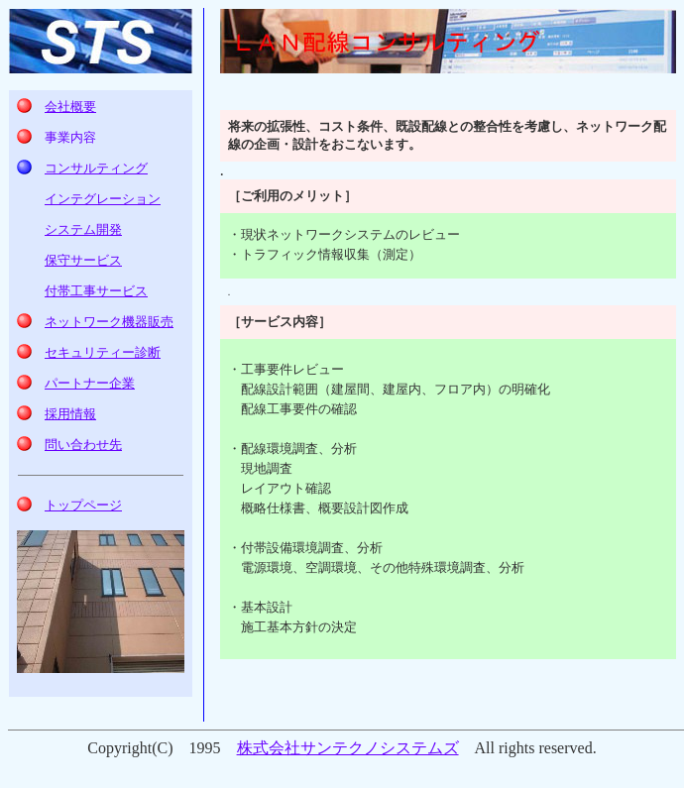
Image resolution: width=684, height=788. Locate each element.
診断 (103, 352)
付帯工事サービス (96, 290)
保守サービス (83, 260)
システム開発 (83, 229)
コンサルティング (96, 168)
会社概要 (70, 106)
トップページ (83, 505)
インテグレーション (103, 198)
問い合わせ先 (83, 444)
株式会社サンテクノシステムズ (348, 747)
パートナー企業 (90, 383)
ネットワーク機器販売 (109, 321)
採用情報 (70, 413)
